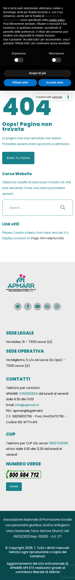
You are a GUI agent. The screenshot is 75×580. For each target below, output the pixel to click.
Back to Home (18, 158)
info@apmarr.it (27, 405)
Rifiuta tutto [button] (20, 82)
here (47, 233)
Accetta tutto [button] (54, 82)
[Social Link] (18, 306)
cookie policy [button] (56, 20)
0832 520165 (58, 443)
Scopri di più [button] (37, 73)
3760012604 (28, 394)
